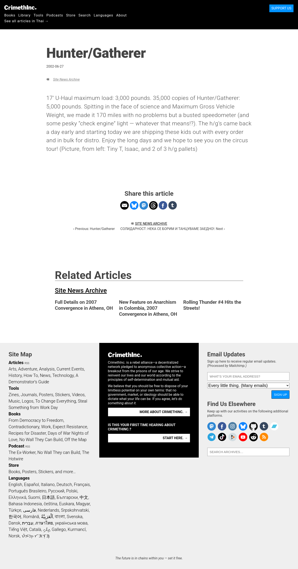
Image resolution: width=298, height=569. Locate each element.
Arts (12, 369)
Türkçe (15, 510)
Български (67, 497)
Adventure (27, 369)
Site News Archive (66, 79)
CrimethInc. (20, 7)
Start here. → (175, 438)
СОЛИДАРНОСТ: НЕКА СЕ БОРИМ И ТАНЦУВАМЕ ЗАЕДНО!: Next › (172, 229)
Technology (63, 375)
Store (71, 15)
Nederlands (48, 510)
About (121, 15)
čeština (50, 503)
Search (85, 15)
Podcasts (54, 15)
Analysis (47, 369)
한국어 (15, 516)
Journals (29, 394)
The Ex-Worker (22, 452)
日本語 (48, 497)
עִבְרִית (27, 523)
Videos (78, 394)
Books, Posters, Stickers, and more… (42, 471)
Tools (38, 15)
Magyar (83, 503)
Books (9, 15)
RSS (27, 363)
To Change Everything (55, 401)
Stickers (62, 394)
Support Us (281, 8)
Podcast (16, 446)
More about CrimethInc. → (164, 412)
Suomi (34, 497)
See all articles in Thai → (26, 21)
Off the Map (75, 439)
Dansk (14, 523)
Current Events (70, 369)
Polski (71, 490)
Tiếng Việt (18, 529)
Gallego (59, 529)
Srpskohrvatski (75, 510)
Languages (103, 15)
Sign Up (280, 394)
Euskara (66, 503)
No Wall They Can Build (41, 439)
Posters (46, 394)
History (15, 375)
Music (14, 401)
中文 (84, 497)
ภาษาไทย (44, 523)
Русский (56, 490)
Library (24, 15)
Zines (14, 394)
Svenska (74, 516)
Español (31, 484)
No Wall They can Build (58, 452)
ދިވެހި (46, 529)
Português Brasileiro (27, 490)
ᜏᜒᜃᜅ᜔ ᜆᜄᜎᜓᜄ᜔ (36, 535)
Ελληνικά (17, 497)
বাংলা (60, 516)
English (15, 484)
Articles (16, 362)
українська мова (71, 523)
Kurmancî (77, 529)
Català (35, 529)
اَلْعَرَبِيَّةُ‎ (47, 516)
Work (46, 426)
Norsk (14, 535)
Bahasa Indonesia (25, 503)
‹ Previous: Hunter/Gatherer (94, 229)
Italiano (48, 484)
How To (31, 375)
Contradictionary (24, 426)
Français (82, 484)
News (45, 375)
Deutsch (64, 484)
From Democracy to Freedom (36, 420)
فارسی (29, 510)
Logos (27, 401)
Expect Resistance (70, 426)
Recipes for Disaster (27, 433)
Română (31, 516)
